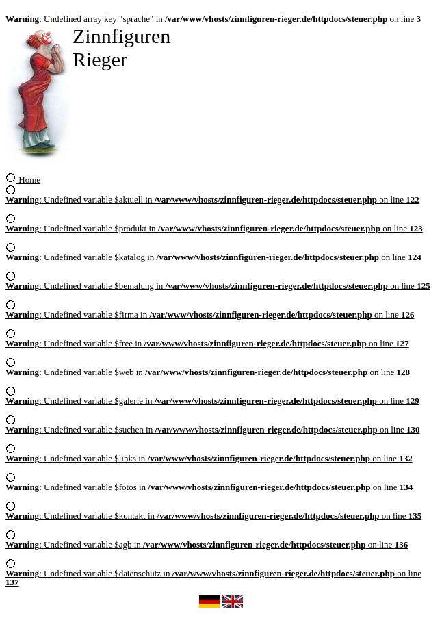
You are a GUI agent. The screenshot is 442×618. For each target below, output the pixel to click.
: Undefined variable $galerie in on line (212, 397)
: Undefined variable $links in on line (209, 454)
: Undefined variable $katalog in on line (213, 253)
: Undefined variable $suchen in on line (212, 426)
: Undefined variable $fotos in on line (209, 483)
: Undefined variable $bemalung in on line (217, 282)
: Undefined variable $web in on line (207, 368)
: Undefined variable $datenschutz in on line (213, 574)
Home (22, 180)
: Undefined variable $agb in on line (206, 541)
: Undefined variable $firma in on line (210, 311)
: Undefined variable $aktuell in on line (212, 196)
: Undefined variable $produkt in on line (214, 224)
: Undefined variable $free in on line (207, 339)
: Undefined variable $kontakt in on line (213, 512)
